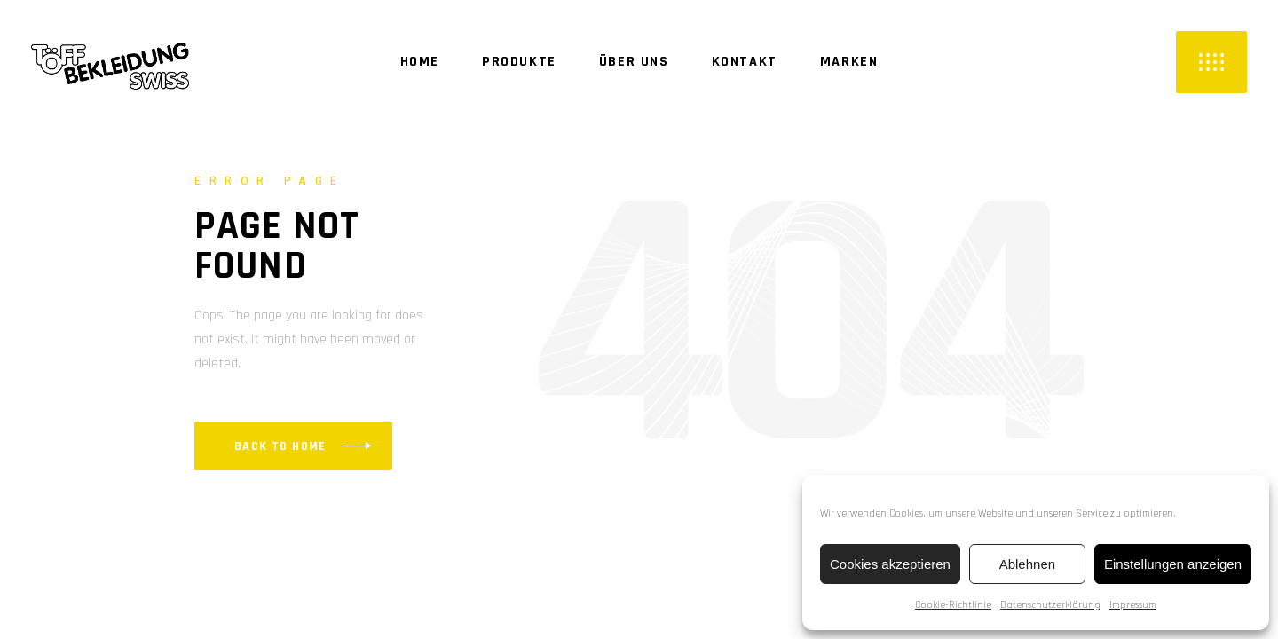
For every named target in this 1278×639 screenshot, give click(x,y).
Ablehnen (1027, 564)
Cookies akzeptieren (890, 564)
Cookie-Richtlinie (953, 604)
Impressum (1132, 604)
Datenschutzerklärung (1050, 604)
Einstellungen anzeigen (1173, 564)
